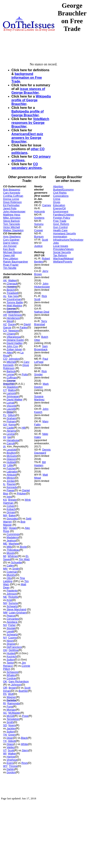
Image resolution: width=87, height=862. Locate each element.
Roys (24, 762)
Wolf (10, 694)
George (11, 308)
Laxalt (10, 631)
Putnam (11, 421)
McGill (10, 715)
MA (5, 515)
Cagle (10, 427)
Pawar (10, 490)
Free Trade (59, 220)
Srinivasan (13, 396)
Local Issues (60, 246)
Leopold (11, 449)
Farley (23, 327)
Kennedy (12, 487)
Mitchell (11, 361)
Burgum (39, 236)
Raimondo (13, 703)
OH (5, 650)
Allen (10, 352)
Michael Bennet (12, 252)
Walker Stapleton (13, 230)
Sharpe (11, 643)
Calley (10, 565)
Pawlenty (12, 590)
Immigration (60, 236)
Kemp (12, 424)
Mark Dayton (41, 385)
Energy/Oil (59, 208)
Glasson (12, 459)
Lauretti (11, 408)
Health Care (60, 230)
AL (4, 296)
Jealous (11, 540)
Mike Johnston (12, 217)
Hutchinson (15, 314)
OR (5, 687)
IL (4, 484)
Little (10, 465)
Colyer (11, 506)
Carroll (11, 443)
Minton (11, 477)
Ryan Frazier (10, 264)
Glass (10, 744)
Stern (25, 750)
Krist (9, 600)
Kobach (11, 509)
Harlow (11, 756)
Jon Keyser (10, 246)
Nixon (10, 640)
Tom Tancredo (11, 224)
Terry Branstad (40, 323)
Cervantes (13, 618)
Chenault (12, 283)
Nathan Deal (41, 311)
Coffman (12, 377)
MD (5, 527)
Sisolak (11, 628)
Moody (11, 553)
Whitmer (13, 556)
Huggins (12, 286)
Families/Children (63, 214)
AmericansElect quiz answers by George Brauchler (27, 137)
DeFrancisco (14, 647)
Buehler (23, 690)
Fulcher (11, 468)
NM (5, 612)
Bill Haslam (40, 464)
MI (4, 556)
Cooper (38, 230)
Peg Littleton (10, 258)
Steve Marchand (16, 609)
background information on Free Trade (26, 77)
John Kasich (41, 410)
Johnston (14, 358)
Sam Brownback (41, 348)
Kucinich (12, 656)
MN (5, 568)
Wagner (11, 697)
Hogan (13, 527)
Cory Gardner (11, 239)
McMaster (14, 712)
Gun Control (60, 227)
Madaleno (12, 537)
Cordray (11, 678)
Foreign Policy (61, 217)
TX (5, 741)
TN (5, 734)
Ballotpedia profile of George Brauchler (27, 113)
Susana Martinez (39, 398)
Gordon (11, 772)
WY (5, 766)
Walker (12, 280)
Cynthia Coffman (13, 195)
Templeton (13, 719)
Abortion (58, 186)
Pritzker (21, 493)
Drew (10, 412)
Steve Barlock (11, 220)
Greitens (39, 217)
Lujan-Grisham (17, 612)
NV (5, 625)
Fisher (12, 625)
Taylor (10, 662)
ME (5, 543)
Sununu (13, 603)
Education (59, 205)
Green (12, 734)
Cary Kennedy (11, 192)
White (24, 744)
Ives (9, 496)
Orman (11, 512)
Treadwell (12, 293)
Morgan (11, 709)
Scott (11, 750)
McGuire (12, 455)
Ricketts (13, 596)
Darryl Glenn (10, 242)
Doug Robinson (12, 202)
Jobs (56, 242)
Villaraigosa (14, 336)
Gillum (11, 415)
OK (5, 681)
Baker (12, 515)
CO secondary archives (26, 166)
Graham (11, 418)
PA (4, 694)
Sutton (11, 659)
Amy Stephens (12, 236)
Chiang (11, 333)
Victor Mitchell (11, 227)
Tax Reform (60, 255)
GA (5, 424)
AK (5, 280)
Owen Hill (9, 255)
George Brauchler (9, 382)
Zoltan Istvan (14, 349)
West (10, 321)
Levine (11, 433)
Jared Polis (9, 208)
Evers (10, 762)
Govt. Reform (61, 224)
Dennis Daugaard (42, 451)
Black (24, 737)
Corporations (61, 195)
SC (5, 712)
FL (4, 415)
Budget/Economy (63, 189)
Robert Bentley (42, 260)
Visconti (11, 405)
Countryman (14, 299)
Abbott (12, 741)
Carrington (13, 311)
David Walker (15, 399)
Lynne (10, 374)
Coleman (12, 571)
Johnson (12, 593)
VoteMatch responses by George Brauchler (30, 122)
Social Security (62, 252)
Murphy (11, 574)
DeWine (13, 650)
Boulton (11, 452)
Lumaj (10, 402)
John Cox (12, 346)
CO (5, 358)
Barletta (11, 700)
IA (4, 446)
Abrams (11, 430)
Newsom (13, 330)
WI (4, 753)
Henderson (13, 318)
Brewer (12, 499)
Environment (60, 211)
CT (4, 390)
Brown (12, 687)
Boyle (23, 546)
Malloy (12, 390)
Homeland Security (64, 233)
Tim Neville (9, 267)
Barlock (11, 371)
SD (5, 725)
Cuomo (12, 637)
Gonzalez (12, 518)
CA (5, 330)
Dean (10, 737)
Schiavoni (12, 672)
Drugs (56, 202)
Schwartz (12, 606)
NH (5, 603)
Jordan (11, 480)
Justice (38, 246)
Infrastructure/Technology (68, 239)
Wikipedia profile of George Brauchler (31, 100)
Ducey (12, 324)
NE (5, 596)
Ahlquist (11, 474)
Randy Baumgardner (15, 261)
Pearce (11, 615)
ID (4, 465)
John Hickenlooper (14, 211)
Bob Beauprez (11, 189)
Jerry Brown (41, 272)
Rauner (11, 484)
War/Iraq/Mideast (63, 258)
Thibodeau (13, 549)
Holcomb (39, 211)
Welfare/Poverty (62, 261)
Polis (25, 374)
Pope (25, 715)
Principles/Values (63, 249)
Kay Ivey (13, 296)
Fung (10, 706)
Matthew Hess (11, 214)
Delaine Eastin (15, 339)
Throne (13, 766)
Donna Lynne (11, 199)
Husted (11, 653)
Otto (9, 578)
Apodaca (12, 621)
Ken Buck (9, 249)
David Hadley (15, 343)
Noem (12, 725)
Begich (11, 289)
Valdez (11, 747)
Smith (15, 568)
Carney (46, 205)
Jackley (11, 728)
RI (4, 703)
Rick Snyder (40, 373)
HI (4, 437)
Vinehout (12, 759)
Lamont (11, 393)
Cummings (13, 534)
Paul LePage (41, 360)
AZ (5, 324)
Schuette (16, 562)
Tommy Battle (15, 302)
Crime (56, 199)
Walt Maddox (14, 305)
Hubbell (11, 462)
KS (5, 499)
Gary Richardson (19, 681)
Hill (23, 427)
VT (4, 750)
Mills (9, 546)
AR (5, 314)
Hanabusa (13, 440)
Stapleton (12, 386)
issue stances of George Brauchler (28, 90)
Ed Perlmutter (11, 205)
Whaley (11, 675)
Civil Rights (60, 192)
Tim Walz (24, 559)
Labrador (12, 471)
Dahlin (10, 769)
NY (5, 637)
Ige (9, 437)
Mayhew (14, 543)
